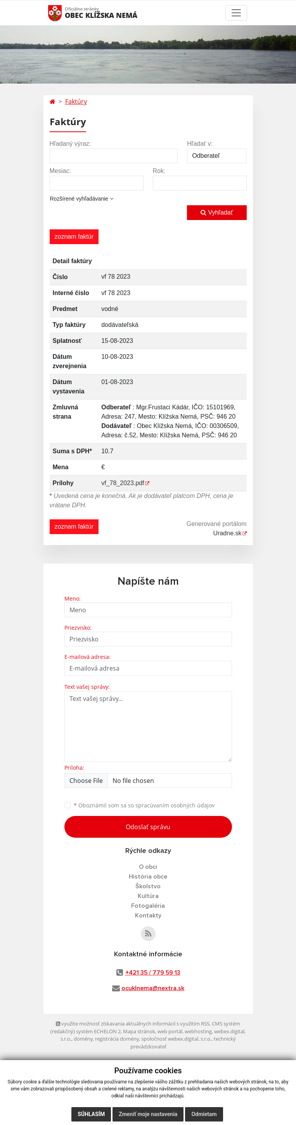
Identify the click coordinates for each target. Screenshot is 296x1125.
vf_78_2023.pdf (122, 483)
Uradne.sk (227, 533)
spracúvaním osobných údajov (175, 805)
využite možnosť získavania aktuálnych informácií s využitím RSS (132, 1023)
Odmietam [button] (203, 1114)
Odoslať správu (148, 827)
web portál (170, 1031)
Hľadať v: (200, 143)
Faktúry (76, 101)
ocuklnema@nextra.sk (152, 988)
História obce (148, 876)
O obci (148, 867)
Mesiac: (60, 171)
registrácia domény (117, 1038)
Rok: (159, 171)
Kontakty (148, 915)
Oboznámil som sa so (144, 805)
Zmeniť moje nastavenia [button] (148, 1114)
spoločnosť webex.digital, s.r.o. (176, 1038)
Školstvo (148, 886)
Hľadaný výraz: (70, 143)
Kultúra (148, 896)
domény (83, 1038)
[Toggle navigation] (236, 13)
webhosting (198, 1031)
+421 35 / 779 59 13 (152, 973)
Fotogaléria (148, 906)
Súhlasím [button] (91, 1114)
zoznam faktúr (74, 236)
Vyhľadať (217, 212)
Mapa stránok (139, 1031)
